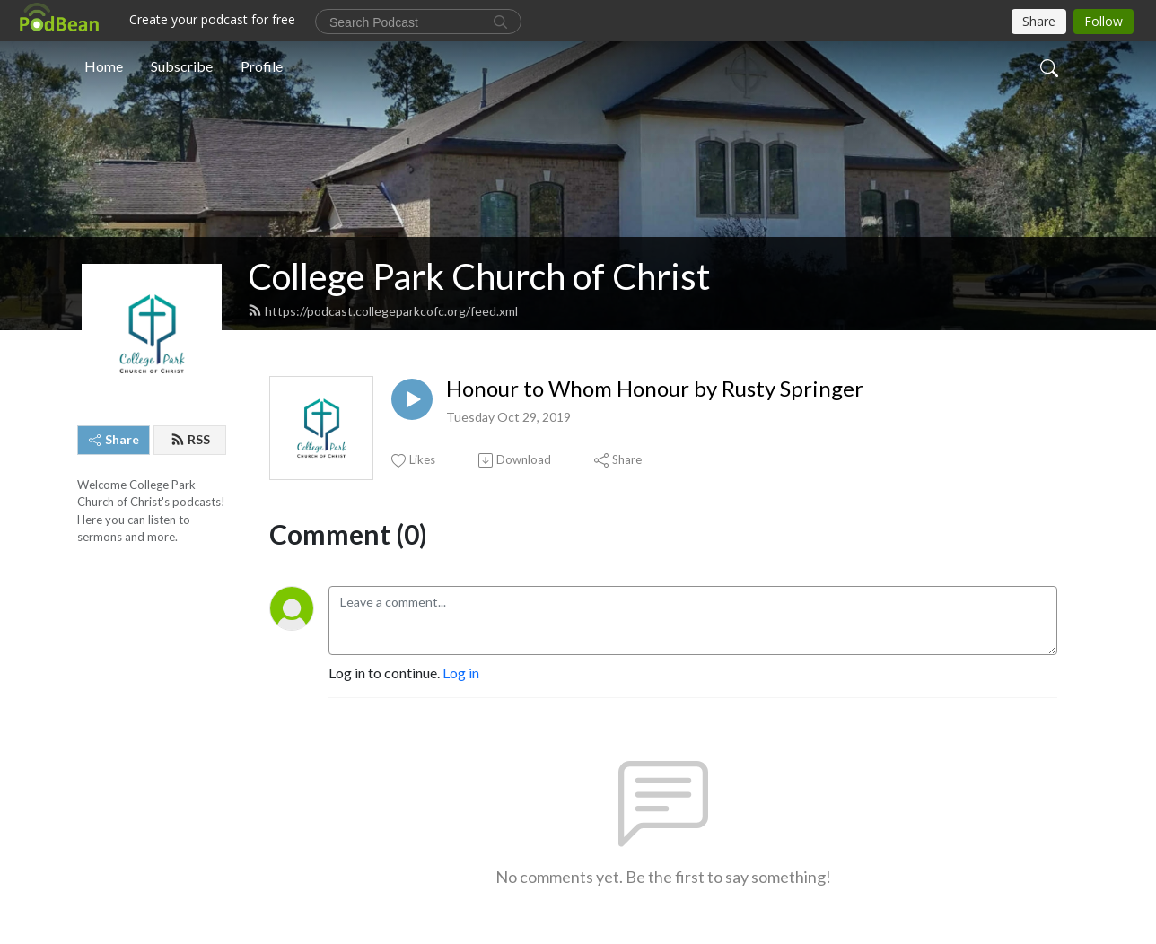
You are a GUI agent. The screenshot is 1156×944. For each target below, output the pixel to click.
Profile (262, 65)
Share (114, 439)
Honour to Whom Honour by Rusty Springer (654, 388)
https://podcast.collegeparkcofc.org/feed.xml (383, 311)
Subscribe (182, 65)
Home (103, 65)
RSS (190, 439)
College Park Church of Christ (479, 276)
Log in (460, 672)
